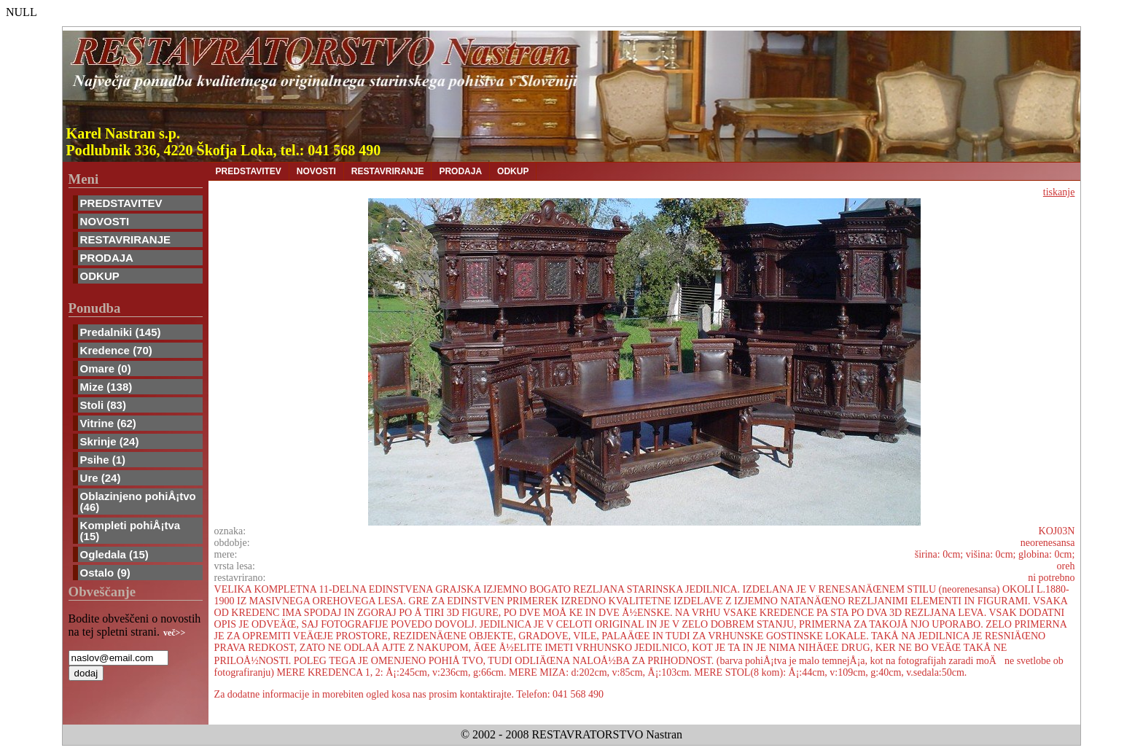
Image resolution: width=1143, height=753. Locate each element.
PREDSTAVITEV (121, 203)
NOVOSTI (105, 221)
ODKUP (100, 276)
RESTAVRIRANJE (125, 239)
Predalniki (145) (120, 332)
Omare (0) (105, 368)
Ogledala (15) (114, 554)
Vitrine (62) (108, 423)
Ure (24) (100, 478)
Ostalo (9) (105, 572)
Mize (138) (106, 387)
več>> (174, 633)
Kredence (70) (116, 350)
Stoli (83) (103, 405)
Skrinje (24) (109, 441)
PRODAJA (106, 257)
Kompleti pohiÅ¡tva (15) (130, 530)
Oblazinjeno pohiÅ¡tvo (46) (138, 501)
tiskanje (1059, 192)
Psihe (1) (103, 459)
